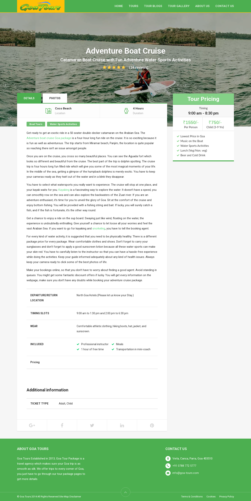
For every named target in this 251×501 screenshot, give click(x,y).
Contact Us (224, 6)
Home (119, 6)
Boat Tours (35, 124)
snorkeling (98, 228)
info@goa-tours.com (185, 473)
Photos (55, 98)
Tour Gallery (179, 6)
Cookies (211, 496)
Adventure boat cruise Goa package (49, 138)
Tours (133, 6)
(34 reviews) (125, 68)
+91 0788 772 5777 (184, 465)
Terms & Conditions (192, 496)
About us (202, 6)
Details (29, 98)
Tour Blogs (153, 6)
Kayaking (63, 190)
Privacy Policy (226, 496)
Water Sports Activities (63, 124)
